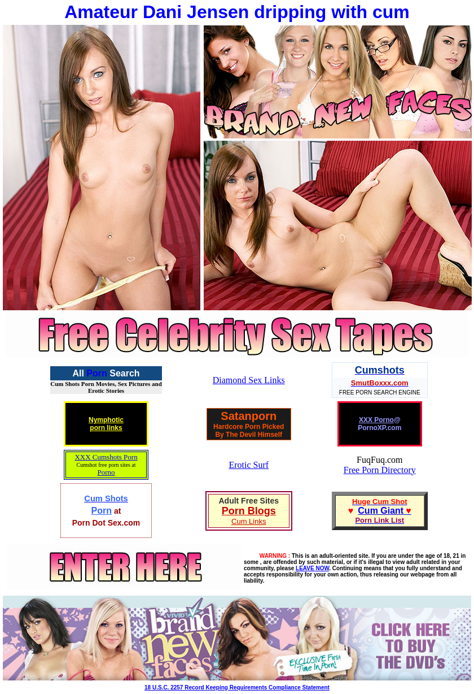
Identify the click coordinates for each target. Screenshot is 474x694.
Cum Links (248, 521)
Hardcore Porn (236, 427)
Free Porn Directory (380, 470)
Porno (106, 472)
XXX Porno (376, 420)
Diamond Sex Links (249, 380)
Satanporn (248, 416)
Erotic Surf (249, 465)
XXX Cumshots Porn (105, 457)
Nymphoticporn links (106, 424)
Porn (96, 373)
